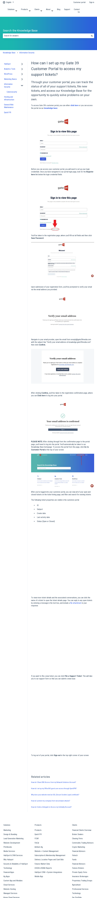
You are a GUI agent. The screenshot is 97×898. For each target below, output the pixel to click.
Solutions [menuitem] (6, 774)
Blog (58, 9)
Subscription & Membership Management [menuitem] (50, 805)
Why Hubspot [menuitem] (8, 809)
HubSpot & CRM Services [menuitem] (13, 805)
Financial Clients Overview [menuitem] (81, 779)
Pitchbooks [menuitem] (7, 796)
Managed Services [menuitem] (10, 842)
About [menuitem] (11, 856)
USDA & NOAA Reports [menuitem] (43, 817)
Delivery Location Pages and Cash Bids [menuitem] (49, 809)
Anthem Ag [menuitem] (39, 796)
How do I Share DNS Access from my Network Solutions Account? (53, 732)
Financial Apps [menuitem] (8, 821)
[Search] (92, 35)
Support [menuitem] (59, 856)
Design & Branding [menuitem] (10, 784)
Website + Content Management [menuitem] (47, 800)
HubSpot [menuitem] (7, 64)
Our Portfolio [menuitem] (77, 847)
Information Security (26, 53)
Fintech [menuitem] (75, 805)
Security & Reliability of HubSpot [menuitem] (15, 813)
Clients (36, 9)
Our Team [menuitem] (12, 865)
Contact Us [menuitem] (84, 856)
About (48, 9)
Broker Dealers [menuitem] (77, 784)
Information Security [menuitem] (8, 85)
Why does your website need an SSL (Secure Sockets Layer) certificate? (55, 744)
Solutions (11, 9)
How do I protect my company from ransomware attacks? (50, 750)
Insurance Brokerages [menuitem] (80, 826)
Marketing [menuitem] (7, 779)
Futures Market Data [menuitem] (42, 813)
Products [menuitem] (38, 774)
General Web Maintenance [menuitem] (8, 106)
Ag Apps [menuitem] (6, 826)
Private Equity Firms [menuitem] (79, 821)
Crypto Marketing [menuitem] (78, 796)
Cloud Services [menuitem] (9, 834)
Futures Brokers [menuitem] (78, 817)
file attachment (75, 565)
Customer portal (79, 2)
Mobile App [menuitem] (39, 826)
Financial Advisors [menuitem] (78, 800)
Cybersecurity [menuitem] (12, 92)
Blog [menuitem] (37, 856)
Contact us (92, 11)
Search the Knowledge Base (20, 30)
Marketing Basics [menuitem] (10, 79)
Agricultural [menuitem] (76, 834)
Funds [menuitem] (74, 809)
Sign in (91, 2)
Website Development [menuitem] (11, 792)
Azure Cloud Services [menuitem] (11, 847)
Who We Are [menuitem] (13, 861)
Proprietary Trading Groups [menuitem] (82, 830)
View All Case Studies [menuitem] (80, 851)
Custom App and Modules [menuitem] (13, 830)
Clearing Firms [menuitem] (77, 788)
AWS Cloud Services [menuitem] (11, 851)
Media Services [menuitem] (9, 800)
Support (67, 9)
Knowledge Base (9, 53)
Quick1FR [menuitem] (7, 112)
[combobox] (46, 35)
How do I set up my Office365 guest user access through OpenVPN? (54, 738)
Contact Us (77, 10)
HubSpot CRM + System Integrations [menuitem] (48, 821)
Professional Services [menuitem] (80, 838)
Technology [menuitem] (7, 817)
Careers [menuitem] (12, 870)
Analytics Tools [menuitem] (9, 69)
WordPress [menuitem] (8, 74)
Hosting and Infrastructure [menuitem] (9, 98)
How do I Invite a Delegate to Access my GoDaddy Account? (51, 756)
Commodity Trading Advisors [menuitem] (83, 792)
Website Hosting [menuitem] (9, 838)
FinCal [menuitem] (37, 792)
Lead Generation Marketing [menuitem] (13, 788)
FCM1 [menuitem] (37, 788)
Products (24, 9)
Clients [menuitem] (74, 774)
